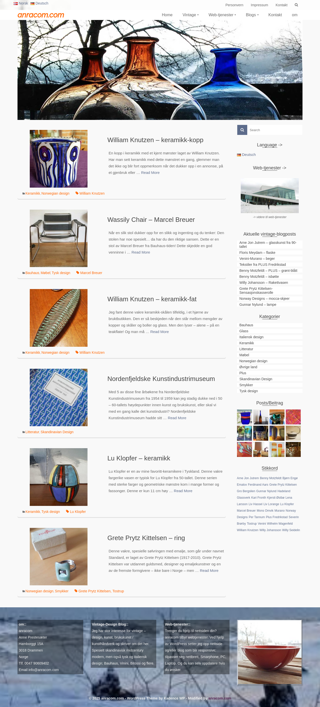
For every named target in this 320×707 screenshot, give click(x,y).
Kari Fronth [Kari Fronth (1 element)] (258, 497)
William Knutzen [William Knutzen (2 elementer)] (247, 530)
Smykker (61, 591)
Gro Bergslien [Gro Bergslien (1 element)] (246, 491)
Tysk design (61, 273)
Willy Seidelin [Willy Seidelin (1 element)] (291, 530)
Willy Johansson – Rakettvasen (264, 283)
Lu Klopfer (78, 512)
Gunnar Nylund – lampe (258, 305)
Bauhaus (32, 273)
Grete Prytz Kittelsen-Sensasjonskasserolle (256, 291)
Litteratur (32, 432)
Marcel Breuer (91, 273)
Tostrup (118, 591)
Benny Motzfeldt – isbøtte (259, 277)
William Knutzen (92, 193)
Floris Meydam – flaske (258, 253)
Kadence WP (174, 698)
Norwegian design (56, 193)
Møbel (45, 273)
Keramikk (33, 193)
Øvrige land (249, 367)
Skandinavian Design (57, 432)
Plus (243, 373)
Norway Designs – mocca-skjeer (265, 299)
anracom (25, 631)
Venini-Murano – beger (257, 259)
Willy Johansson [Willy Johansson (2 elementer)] (270, 530)
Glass (244, 331)
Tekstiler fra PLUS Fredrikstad (263, 265)
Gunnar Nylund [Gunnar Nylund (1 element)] (266, 491)
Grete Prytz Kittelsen (94, 591)
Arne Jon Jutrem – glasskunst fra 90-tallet (268, 245)
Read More (150, 172)
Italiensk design (252, 337)
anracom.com (41, 14)
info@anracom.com (43, 670)
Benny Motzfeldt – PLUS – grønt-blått (269, 271)
